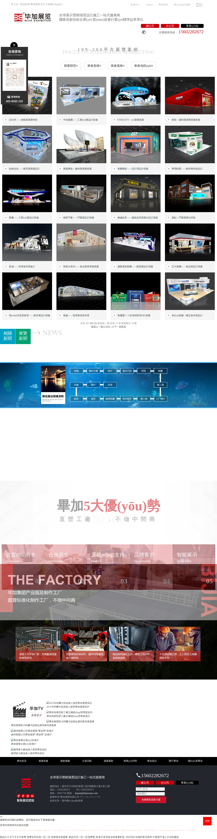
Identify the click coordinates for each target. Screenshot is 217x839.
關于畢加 (126, 39)
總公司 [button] (150, 25)
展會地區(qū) (143, 65)
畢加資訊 (111, 39)
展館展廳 (48, 39)
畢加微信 (163, 4)
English (149, 4)
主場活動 (63, 39)
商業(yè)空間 (94, 39)
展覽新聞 (23, 336)
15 (113, 327)
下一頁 (117, 327)
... (111, 327)
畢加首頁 (20, 39)
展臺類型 (71, 65)
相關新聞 (7, 336)
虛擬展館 (77, 39)
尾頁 (123, 327)
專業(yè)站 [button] (192, 25)
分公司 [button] (170, 25)
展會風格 (118, 65)
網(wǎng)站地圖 (182, 4)
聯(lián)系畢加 (144, 39)
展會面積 (94, 65)
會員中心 (135, 4)
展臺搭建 (34, 39)
